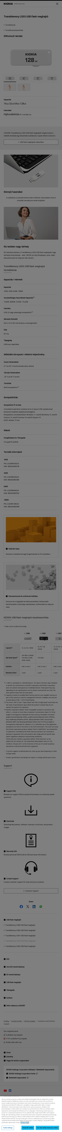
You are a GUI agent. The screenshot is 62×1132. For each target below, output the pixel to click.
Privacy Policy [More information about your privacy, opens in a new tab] (25, 1123)
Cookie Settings (8, 1128)
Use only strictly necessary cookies (47, 1128)
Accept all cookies (27, 1128)
